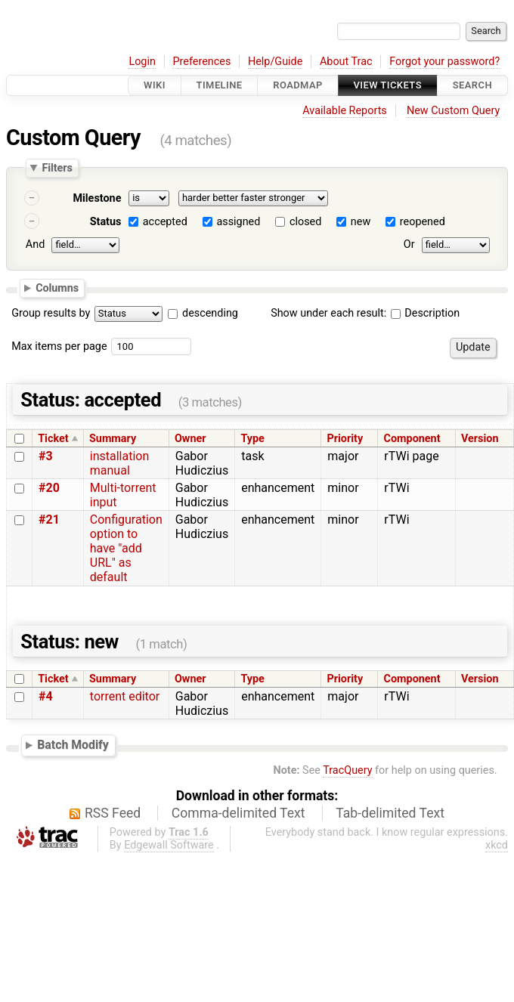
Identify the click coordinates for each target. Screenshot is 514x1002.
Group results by (50, 313)
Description (425, 313)
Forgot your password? (444, 61)
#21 (49, 519)
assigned (238, 221)
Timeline (220, 85)
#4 (46, 696)
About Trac (346, 61)
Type (252, 438)
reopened (422, 221)
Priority (345, 438)
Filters (57, 168)
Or (409, 244)
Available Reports (344, 110)
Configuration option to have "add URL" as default (126, 548)
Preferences (201, 61)
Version (480, 438)
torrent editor (124, 696)
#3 (46, 456)
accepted (165, 221)
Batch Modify (73, 745)
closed (305, 221)
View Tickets (388, 85)
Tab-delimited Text (390, 813)
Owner (190, 438)
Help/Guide (275, 61)
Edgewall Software (169, 845)
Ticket (53, 438)
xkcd (496, 845)
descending (210, 313)
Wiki (155, 85)
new (360, 221)
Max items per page (59, 346)
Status (106, 221)
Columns (57, 287)
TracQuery (347, 770)
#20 (49, 488)
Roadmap (298, 85)
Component (412, 438)
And (35, 244)
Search (472, 85)
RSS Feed (113, 813)
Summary (112, 438)
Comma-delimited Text (238, 813)
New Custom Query (453, 110)
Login (142, 61)
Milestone (97, 198)
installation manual (120, 463)
